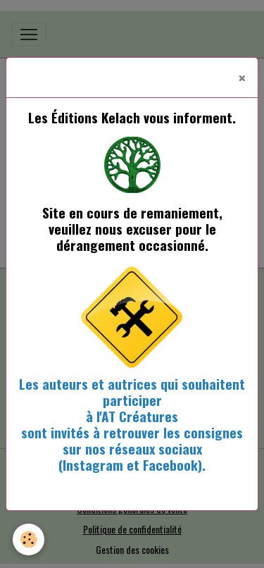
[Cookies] (28, 539)
